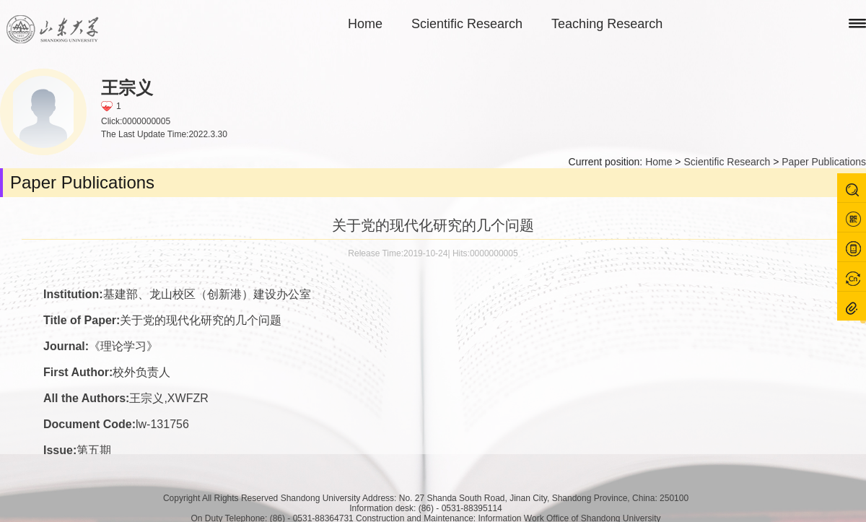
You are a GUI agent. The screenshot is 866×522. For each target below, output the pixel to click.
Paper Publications (824, 162)
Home (365, 24)
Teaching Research (606, 24)
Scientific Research (466, 24)
